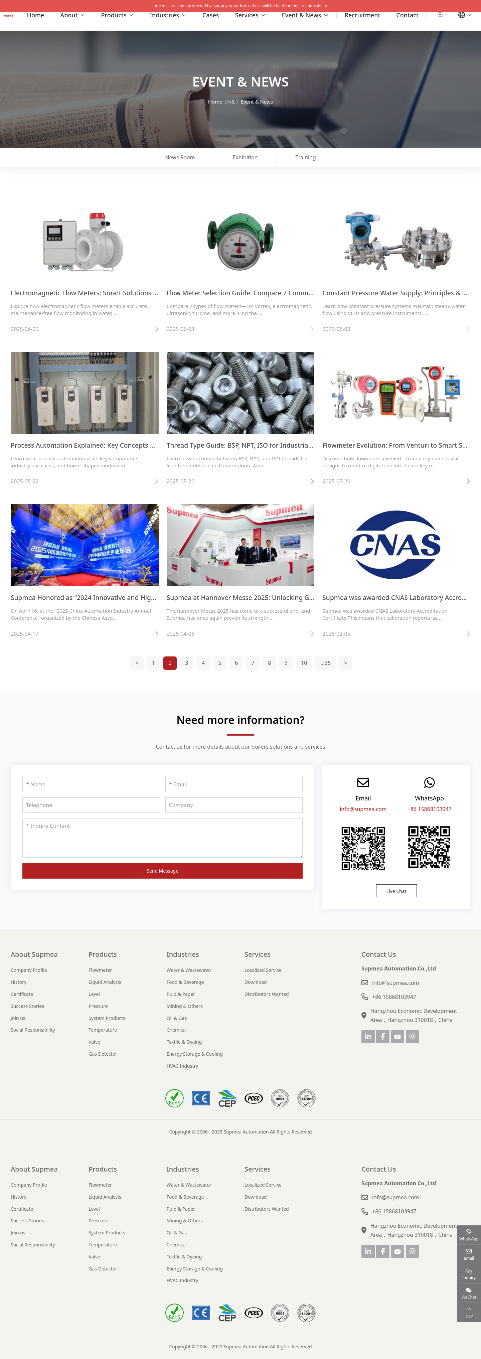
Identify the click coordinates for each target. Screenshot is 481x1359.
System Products (107, 1018)
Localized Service (263, 970)
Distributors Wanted (267, 994)
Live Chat (396, 891)
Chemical (177, 1030)
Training (306, 157)
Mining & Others (185, 1006)
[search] (440, 15)
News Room (180, 157)
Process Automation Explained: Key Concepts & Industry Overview (111, 445)
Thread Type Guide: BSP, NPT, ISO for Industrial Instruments (258, 445)
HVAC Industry (182, 1066)
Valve (94, 1042)
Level (94, 994)
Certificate (22, 994)
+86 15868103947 (430, 809)
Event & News (301, 15)
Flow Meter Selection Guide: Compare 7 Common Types (251, 292)
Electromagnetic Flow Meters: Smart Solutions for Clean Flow (103, 292)
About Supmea (34, 954)
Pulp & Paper (181, 994)
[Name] (91, 784)
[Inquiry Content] (162, 838)
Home (35, 15)
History (18, 982)
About (68, 15)
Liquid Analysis (105, 982)
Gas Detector (103, 1054)
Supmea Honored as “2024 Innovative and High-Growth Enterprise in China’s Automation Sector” (158, 597)
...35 (325, 662)
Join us (18, 1018)
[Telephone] (91, 805)
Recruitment (362, 15)
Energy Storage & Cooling (195, 1054)
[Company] (234, 805)
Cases (210, 15)
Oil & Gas (177, 1018)
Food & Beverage (185, 982)
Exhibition (245, 157)
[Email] (234, 784)
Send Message (162, 871)
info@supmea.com (363, 809)
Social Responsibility (33, 1030)
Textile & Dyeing (184, 1042)
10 (304, 662)
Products (114, 15)
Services (247, 15)
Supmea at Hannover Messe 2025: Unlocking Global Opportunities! (268, 597)
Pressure (98, 1006)
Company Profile (29, 970)
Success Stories (27, 1006)
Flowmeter (100, 970)
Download (256, 982)
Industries (164, 15)
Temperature (103, 1030)
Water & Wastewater (189, 970)
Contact (407, 15)
